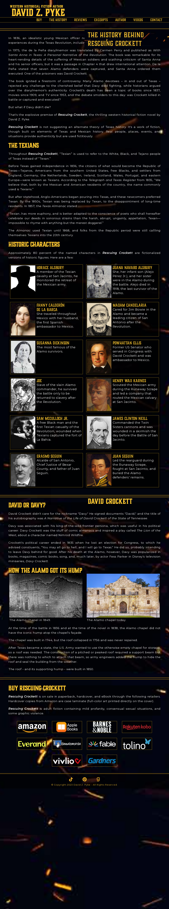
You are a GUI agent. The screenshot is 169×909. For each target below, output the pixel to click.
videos (138, 20)
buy (39, 20)
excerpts (101, 20)
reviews (80, 20)
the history (58, 20)
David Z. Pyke (38, 12)
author (120, 20)
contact (156, 20)
